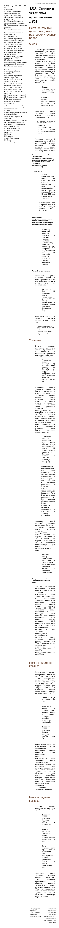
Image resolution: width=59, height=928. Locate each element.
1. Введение (8, 9)
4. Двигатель (8, 19)
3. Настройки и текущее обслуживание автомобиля (13, 16)
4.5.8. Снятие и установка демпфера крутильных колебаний (13, 72)
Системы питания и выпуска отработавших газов (45, 77)
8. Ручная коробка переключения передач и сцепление (13, 116)
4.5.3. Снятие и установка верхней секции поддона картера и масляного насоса (14, 48)
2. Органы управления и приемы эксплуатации (12, 12)
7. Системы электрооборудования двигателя (15, 112)
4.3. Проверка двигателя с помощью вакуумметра (13, 30)
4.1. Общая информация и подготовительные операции (14, 22)
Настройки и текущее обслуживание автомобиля (45, 678)
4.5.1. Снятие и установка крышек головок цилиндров (14, 39)
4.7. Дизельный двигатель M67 (15, 97)
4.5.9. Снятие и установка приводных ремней (13, 76)
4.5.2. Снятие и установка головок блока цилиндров (13, 43)
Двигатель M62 (44, 53)
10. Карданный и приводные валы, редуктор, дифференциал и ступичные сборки (15, 124)
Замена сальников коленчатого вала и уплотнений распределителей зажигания (45, 781)
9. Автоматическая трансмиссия (15, 120)
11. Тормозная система (12, 128)
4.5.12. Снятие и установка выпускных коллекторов (13, 88)
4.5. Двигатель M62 (11, 37)
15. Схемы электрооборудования (11, 141)
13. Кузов (7, 134)
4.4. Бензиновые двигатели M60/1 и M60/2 (13, 34)
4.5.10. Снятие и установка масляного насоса (13, 80)
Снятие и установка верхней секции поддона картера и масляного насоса (45, 690)
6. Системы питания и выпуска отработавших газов (15, 108)
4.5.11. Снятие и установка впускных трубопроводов (13, 84)
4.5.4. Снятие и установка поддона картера (13, 53)
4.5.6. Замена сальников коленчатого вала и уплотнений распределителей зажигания (15, 62)
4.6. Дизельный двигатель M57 (15, 95)
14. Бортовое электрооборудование (11, 137)
